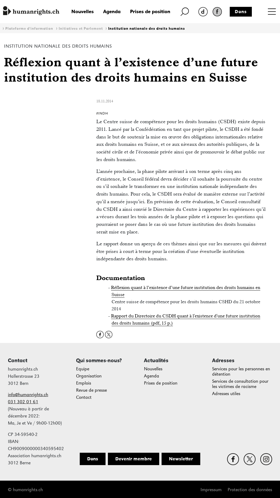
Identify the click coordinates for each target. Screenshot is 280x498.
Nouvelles (82, 11)
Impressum (211, 489)
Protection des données (250, 489)
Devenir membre (133, 458)
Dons (241, 11)
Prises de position (150, 11)
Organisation (89, 376)
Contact (84, 397)
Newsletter (181, 458)
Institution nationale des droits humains (146, 28)
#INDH (102, 113)
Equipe (82, 369)
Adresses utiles (226, 393)
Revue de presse (91, 390)
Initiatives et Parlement (81, 28)
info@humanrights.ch (28, 394)
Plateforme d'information (29, 28)
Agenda (112, 11)
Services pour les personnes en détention (241, 371)
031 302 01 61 (23, 402)
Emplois (83, 383)
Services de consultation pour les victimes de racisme (240, 384)
